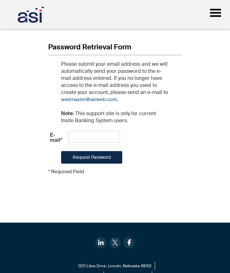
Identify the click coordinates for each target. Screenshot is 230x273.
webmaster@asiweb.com (89, 99)
